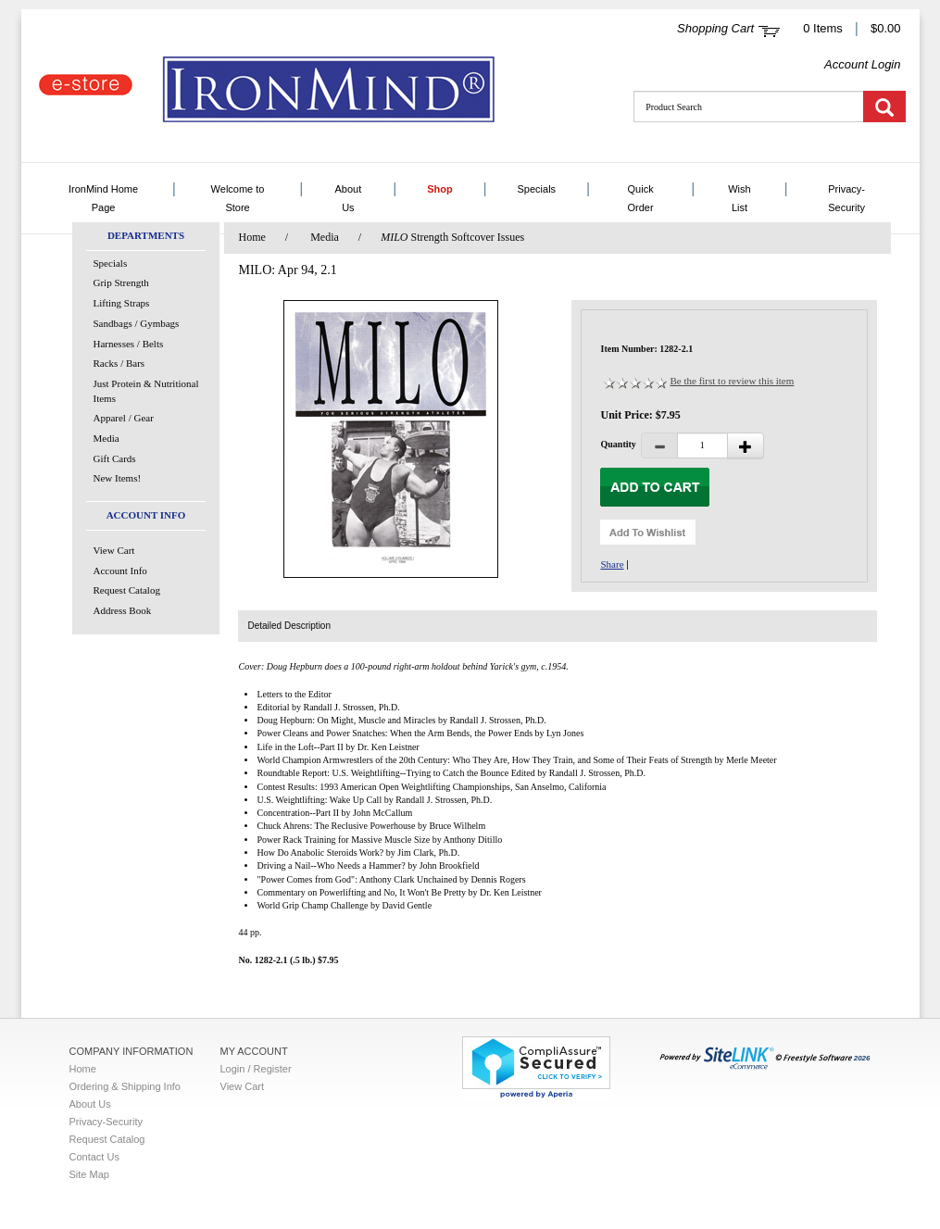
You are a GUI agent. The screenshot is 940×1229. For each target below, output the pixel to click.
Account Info (120, 570)
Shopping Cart (715, 28)
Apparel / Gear (124, 417)
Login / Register (256, 1068)
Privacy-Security (846, 198)
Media (106, 438)
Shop (440, 188)
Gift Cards (115, 458)
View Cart (114, 550)
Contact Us (94, 1156)
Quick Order (641, 198)
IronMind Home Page (103, 198)
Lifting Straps (122, 302)
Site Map (89, 1174)
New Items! (118, 477)
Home (251, 237)
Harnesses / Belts (129, 343)
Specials (537, 188)
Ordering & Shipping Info (125, 1086)
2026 (765, 1058)
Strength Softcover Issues (452, 237)
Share (611, 564)
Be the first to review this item (732, 380)
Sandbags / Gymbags (137, 323)
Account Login (862, 64)
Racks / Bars (119, 363)
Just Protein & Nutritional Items (146, 391)
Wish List (739, 198)
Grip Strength (121, 282)
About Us (348, 198)
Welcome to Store (238, 198)
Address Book (123, 610)
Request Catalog (127, 590)
